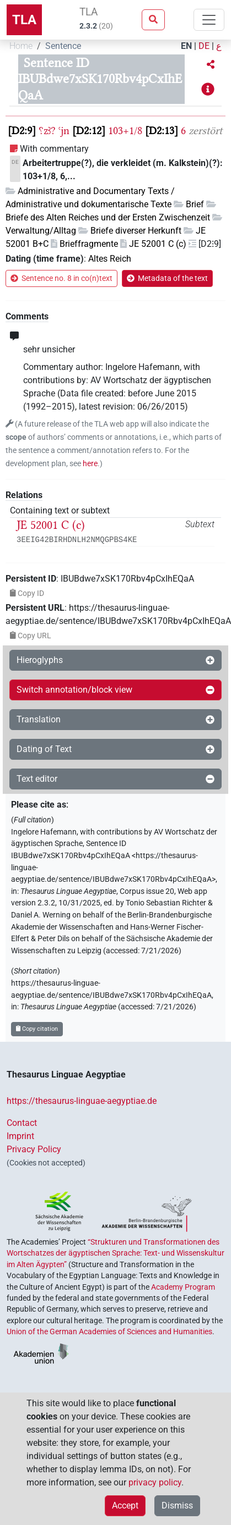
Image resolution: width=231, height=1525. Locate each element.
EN (186, 46)
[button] (211, 64)
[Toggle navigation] (209, 20)
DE (203, 46)
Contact (22, 1123)
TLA (24, 19)
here (90, 463)
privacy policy (154, 1482)
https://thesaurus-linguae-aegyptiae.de (82, 1101)
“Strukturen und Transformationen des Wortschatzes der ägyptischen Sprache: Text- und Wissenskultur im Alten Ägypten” (115, 1253)
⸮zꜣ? (47, 130)
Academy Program (183, 1287)
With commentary (54, 148)
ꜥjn (63, 130)
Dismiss (177, 1505)
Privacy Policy (34, 1149)
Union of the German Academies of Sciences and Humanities (109, 1331)
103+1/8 (125, 130)
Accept (125, 1505)
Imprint (20, 1136)
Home (21, 46)
